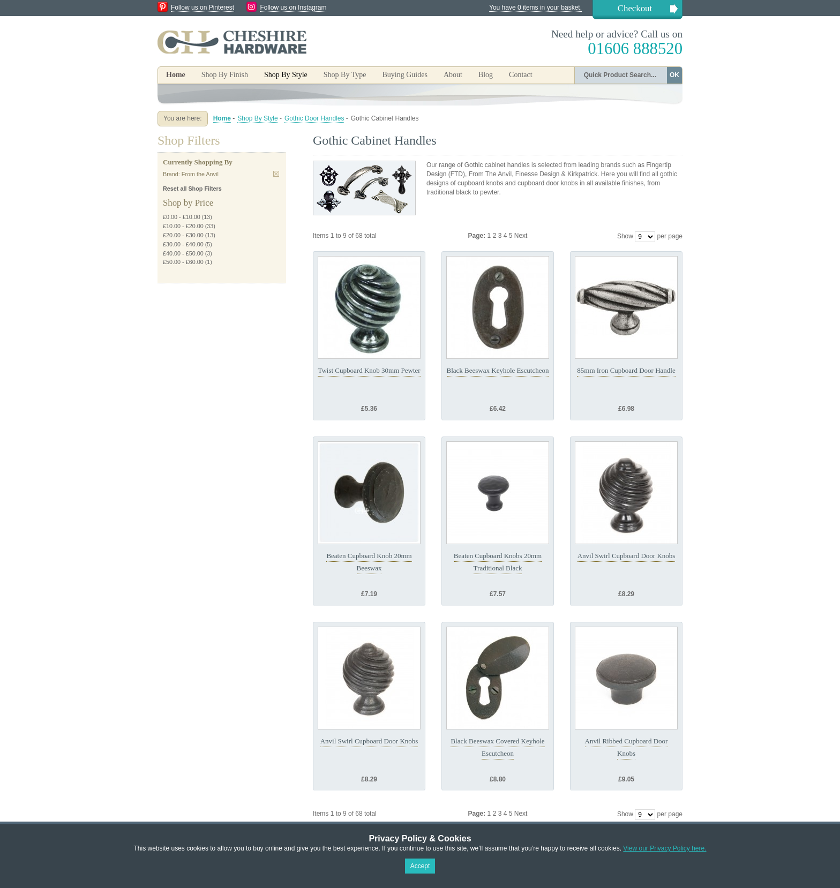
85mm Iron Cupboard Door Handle (626, 370)
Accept (420, 866)
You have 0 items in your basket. (535, 7)
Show (625, 236)
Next (521, 235)
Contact (520, 75)
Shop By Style (257, 118)
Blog (485, 75)
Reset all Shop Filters (192, 188)
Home (175, 75)
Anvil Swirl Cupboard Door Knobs (627, 556)
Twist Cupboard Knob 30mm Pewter (369, 370)
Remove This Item (276, 174)
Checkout (635, 8)
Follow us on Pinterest (202, 7)
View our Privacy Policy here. (664, 848)
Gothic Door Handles (314, 118)
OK (674, 75)
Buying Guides (404, 75)
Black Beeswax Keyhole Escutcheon (498, 370)
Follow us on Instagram (293, 7)
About (453, 75)
